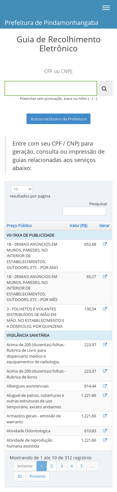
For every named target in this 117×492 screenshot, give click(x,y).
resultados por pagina (30, 192)
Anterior (25, 466)
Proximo (38, 476)
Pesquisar (85, 208)
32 (19, 476)
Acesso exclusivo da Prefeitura (58, 119)
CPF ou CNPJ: (58, 71)
